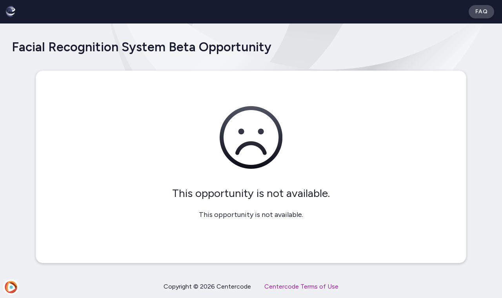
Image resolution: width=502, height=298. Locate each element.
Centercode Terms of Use (301, 286)
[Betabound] (10, 11)
